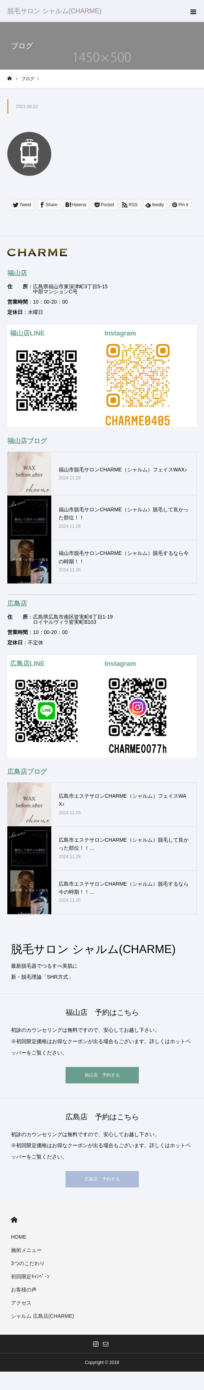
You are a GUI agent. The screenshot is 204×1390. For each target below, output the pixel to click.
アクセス (21, 1303)
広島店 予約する (102, 1179)
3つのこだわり (28, 1263)
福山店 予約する (102, 1075)
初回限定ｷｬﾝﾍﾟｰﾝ (30, 1276)
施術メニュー (26, 1250)
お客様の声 (24, 1290)
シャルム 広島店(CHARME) (42, 1316)
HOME (14, 1220)
